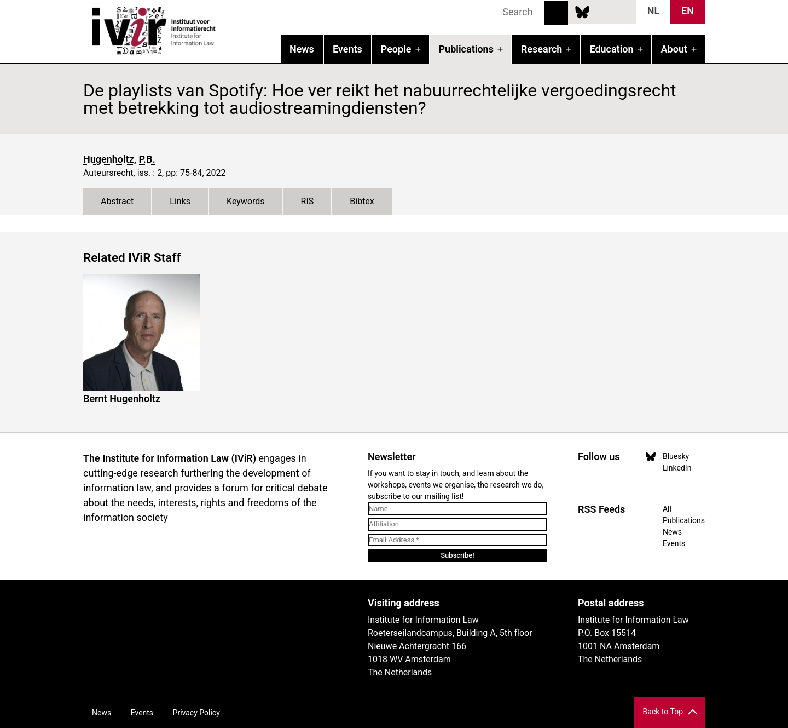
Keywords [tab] (246, 201)
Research (541, 49)
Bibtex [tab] (362, 201)
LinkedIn (602, 11)
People (396, 49)
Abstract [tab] (117, 201)
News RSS (622, 11)
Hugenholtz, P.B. (119, 159)
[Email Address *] (457, 540)
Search (556, 13)
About (674, 49)
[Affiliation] (457, 524)
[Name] (457, 508)
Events (347, 49)
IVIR (223, 31)
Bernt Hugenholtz (121, 398)
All (667, 509)
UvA (210, 607)
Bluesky (582, 11)
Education (611, 49)
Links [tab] (180, 201)
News (301, 49)
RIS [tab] (307, 201)
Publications (466, 49)
